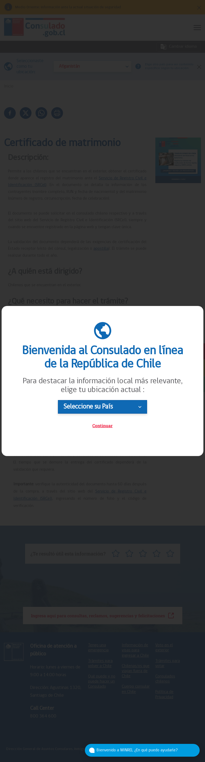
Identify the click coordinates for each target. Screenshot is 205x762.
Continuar (102, 425)
